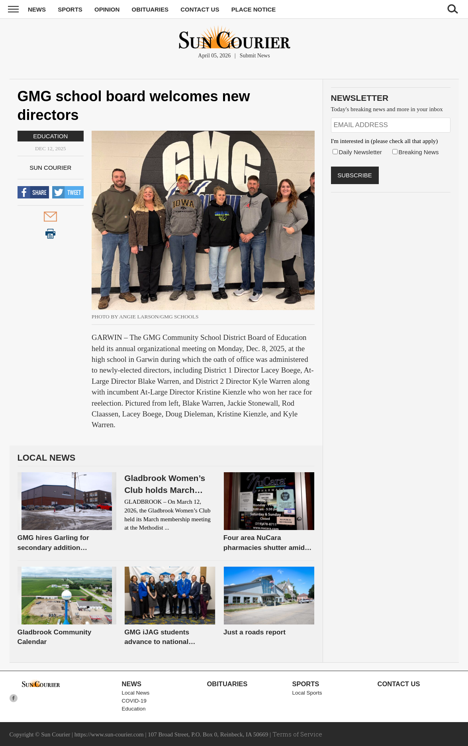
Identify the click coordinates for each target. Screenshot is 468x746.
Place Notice (253, 9)
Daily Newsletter (360, 152)
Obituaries (150, 9)
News (37, 9)
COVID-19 (134, 701)
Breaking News (419, 152)
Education (50, 136)
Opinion (106, 9)
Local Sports (307, 693)
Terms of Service (297, 734)
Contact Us (199, 9)
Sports (70, 9)
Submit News (255, 56)
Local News (136, 693)
